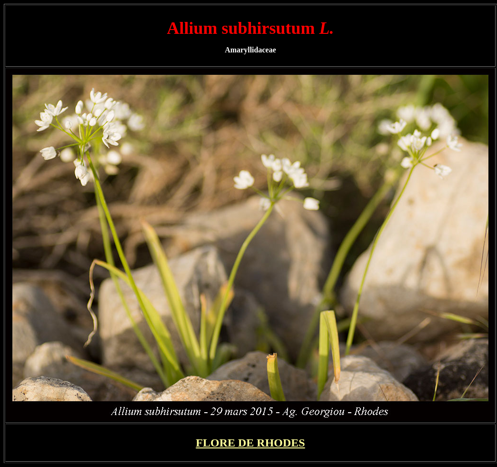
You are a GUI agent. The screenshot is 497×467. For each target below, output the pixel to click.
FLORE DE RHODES (250, 443)
